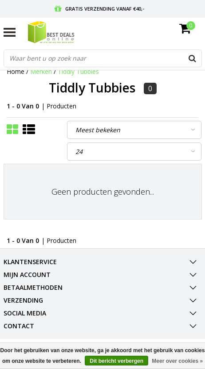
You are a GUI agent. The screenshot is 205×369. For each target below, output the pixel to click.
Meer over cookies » (177, 361)
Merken (41, 71)
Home (15, 71)
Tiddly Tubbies (78, 71)
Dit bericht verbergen (116, 361)
